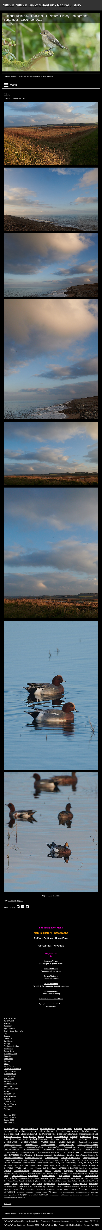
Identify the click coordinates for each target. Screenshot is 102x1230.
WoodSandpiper (54, 1195)
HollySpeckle (55, 1165)
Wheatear (52, 1192)
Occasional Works (51, 991)
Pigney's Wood (9, 1076)
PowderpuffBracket (91, 1176)
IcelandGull (93, 1165)
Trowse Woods (9, 1101)
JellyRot (46, 1168)
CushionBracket (27, 1152)
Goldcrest (94, 1160)
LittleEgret (57, 1171)
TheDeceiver (30, 1189)
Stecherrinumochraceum (71, 1186)
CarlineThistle (81, 1139)
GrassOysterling (29, 1163)
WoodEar (43, 1194)
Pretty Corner (9, 1079)
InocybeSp (9, 1168)
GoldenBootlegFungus (12, 1163)
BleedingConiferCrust (88, 1134)
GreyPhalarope (71, 1163)
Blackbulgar (20, 1131)
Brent (95, 1136)
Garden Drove (9, 1051)
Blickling (7, 1023)
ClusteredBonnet (67, 1142)
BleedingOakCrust (12, 1136)
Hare (21, 1165)
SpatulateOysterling (10, 1186)
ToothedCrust (41, 1189)
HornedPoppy (75, 1165)
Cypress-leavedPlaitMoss (48, 1152)
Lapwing (74, 1168)
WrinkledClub (65, 1195)
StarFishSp (50, 1186)
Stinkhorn (84, 1186)
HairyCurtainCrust (10, 1165)
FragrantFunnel (44, 1160)
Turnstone (83, 1189)
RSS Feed (7, 1204)
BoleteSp (74, 1137)
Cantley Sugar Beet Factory (14, 1031)
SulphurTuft (7, 1189)
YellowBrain (94, 1195)
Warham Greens (10, 1104)
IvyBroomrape (28, 1168)
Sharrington (8, 1086)
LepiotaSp (7, 1171)
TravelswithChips (51, 969)
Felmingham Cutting (11, 1046)
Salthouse (7, 1081)
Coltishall (7, 1036)
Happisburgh (8, 1059)
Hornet (84, 1165)
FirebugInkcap (9, 1160)
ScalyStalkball (72, 1181)
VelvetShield (20, 1192)
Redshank (65, 1178)
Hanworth (7, 1056)
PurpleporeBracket (26, 1178)
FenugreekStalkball (90, 1158)
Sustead (7, 1099)
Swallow (15, 1189)
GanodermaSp (82, 1160)
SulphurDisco (93, 1186)
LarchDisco (83, 1168)
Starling (59, 1186)
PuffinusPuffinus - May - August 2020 (55, 1225)
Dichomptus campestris (43, 1155)
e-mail (53, 1006)
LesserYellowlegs (21, 1170)
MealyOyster (68, 1171)
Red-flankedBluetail (47, 1178)
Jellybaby (38, 1168)
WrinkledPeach (84, 1195)
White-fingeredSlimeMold (66, 1192)
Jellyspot (54, 1168)
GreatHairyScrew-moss (45, 1163)
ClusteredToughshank (12, 1145)
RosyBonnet (93, 1178)
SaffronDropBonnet (34, 1181)
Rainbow (36, 1178)
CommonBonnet (66, 1144)
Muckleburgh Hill (10, 1074)
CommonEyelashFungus (88, 1145)
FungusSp (70, 1160)
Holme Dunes (9, 1066)
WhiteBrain (94, 1192)
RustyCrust (23, 1181)
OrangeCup (89, 1173)
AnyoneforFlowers (51, 961)
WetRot (44, 1192)
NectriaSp (31, 1173)
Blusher (49, 1137)
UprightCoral (94, 1189)
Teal (22, 1189)
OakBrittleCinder (52, 1173)
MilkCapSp (94, 1171)
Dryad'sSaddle (59, 1155)
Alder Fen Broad (10, 1018)
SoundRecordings (51, 984)
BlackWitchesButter (47, 1134)
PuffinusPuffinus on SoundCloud (51, 999)
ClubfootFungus (48, 1142)
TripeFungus (51, 1189)
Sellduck (15, 1184)
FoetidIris (32, 1160)
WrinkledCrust (74, 1195)
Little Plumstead (9, 1071)
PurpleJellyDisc (11, 1178)
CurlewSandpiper (11, 1152)
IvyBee (18, 1168)
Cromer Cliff (8, 1039)
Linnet (48, 1170)
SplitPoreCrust (25, 1186)
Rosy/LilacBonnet (82, 1178)
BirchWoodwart (91, 1128)
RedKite (58, 1178)
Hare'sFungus (30, 1165)
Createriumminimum (31, 1150)
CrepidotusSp (48, 1150)
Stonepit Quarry (9, 1094)
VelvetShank (9, 1192)
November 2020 (9, 1118)
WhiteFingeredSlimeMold (11, 1195)
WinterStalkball (33, 1195)
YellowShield (21, 1197)
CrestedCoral (62, 1150)
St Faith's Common (11, 1089)
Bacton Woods (9, 1021)
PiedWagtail (77, 1176)
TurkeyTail (73, 1189)
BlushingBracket (61, 1137)
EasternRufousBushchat (13, 1158)
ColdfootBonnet (31, 1145)
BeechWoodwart (47, 1128)
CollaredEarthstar (48, 1145)
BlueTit (41, 1137)
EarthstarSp (93, 1155)
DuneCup (70, 1155)
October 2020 (9, 1120)
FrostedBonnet (57, 1160)
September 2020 (10, 1123)
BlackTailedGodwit (29, 1134)
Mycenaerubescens (10, 1173)
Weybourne (8, 1106)
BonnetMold (85, 1137)
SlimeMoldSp (64, 1183)
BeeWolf (78, 1128)
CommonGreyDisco (35, 1147)
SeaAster (6, 1184)
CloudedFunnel (10, 1142)
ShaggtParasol (24, 1184)
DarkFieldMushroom (71, 1152)
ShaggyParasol (37, 1184)
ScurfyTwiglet (93, 1181)
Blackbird (8, 1131)
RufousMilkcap (13, 1181)
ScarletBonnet (83, 1181)
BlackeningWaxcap (69, 1131)
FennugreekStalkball (70, 1157)
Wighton (7, 1109)
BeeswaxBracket (64, 1128)
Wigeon (20, 901)
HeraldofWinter (42, 1165)
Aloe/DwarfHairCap (29, 1128)
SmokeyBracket (80, 1183)
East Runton (8, 1041)
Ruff (5, 1181)
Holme (6, 1064)
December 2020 (9, 1115)
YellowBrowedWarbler (10, 1197)
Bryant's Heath (9, 1028)
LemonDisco (93, 1168)
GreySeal (82, 1163)
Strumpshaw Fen (10, 1096)
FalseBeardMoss (51, 1158)
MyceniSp (22, 1173)
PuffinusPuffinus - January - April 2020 (84, 1225)
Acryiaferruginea (11, 1128)
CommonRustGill (91, 1147)
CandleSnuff (67, 1139)
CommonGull (53, 1147)
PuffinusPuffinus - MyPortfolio (51, 946)
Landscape (12, 901)
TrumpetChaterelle (62, 1189)
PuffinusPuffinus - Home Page (51, 938)
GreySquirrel (93, 1163)
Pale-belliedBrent (19, 1176)
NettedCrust (40, 1173)
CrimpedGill (76, 1150)
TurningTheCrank (51, 976)
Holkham (7, 1061)
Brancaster (8, 1026)
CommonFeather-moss (13, 1147)
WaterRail (38, 1192)
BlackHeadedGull (11, 1134)
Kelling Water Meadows (12, 1069)
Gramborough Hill (10, 1054)
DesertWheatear (11, 1155)
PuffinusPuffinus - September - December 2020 (36, 76)
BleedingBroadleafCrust (67, 1134)
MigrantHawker (81, 1171)
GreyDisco (60, 1163)
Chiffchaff (94, 1139)
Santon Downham (10, 1084)
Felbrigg (7, 1044)
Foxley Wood (8, 1049)
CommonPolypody (71, 1147)
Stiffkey (6, 1091)
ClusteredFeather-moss (88, 1142)
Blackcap (33, 1131)
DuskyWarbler (81, 1155)
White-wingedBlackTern (82, 1192)
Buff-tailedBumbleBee (39, 1139)
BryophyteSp (22, 1139)
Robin (73, 1178)
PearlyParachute (64, 1176)
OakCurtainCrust (66, 1173)
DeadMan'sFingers (90, 1152)
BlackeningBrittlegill (48, 1131)
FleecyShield (22, 1160)
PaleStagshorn (33, 1176)
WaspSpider (29, 1192)
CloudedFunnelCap (29, 1142)
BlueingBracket (29, 1137)
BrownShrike (9, 1139)
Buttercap (55, 1139)
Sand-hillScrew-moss (59, 1181)
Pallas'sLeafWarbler (48, 1176)
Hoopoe (65, 1165)
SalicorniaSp (46, 1181)
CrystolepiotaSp (91, 1150)
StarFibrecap (39, 1186)
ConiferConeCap (11, 1149)
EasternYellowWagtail (33, 1158)
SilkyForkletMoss (49, 1184)
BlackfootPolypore (89, 1131)
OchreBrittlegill (78, 1173)
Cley (23, 98)
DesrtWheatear (26, 1155)
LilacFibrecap (37, 1171)
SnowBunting (93, 1184)
